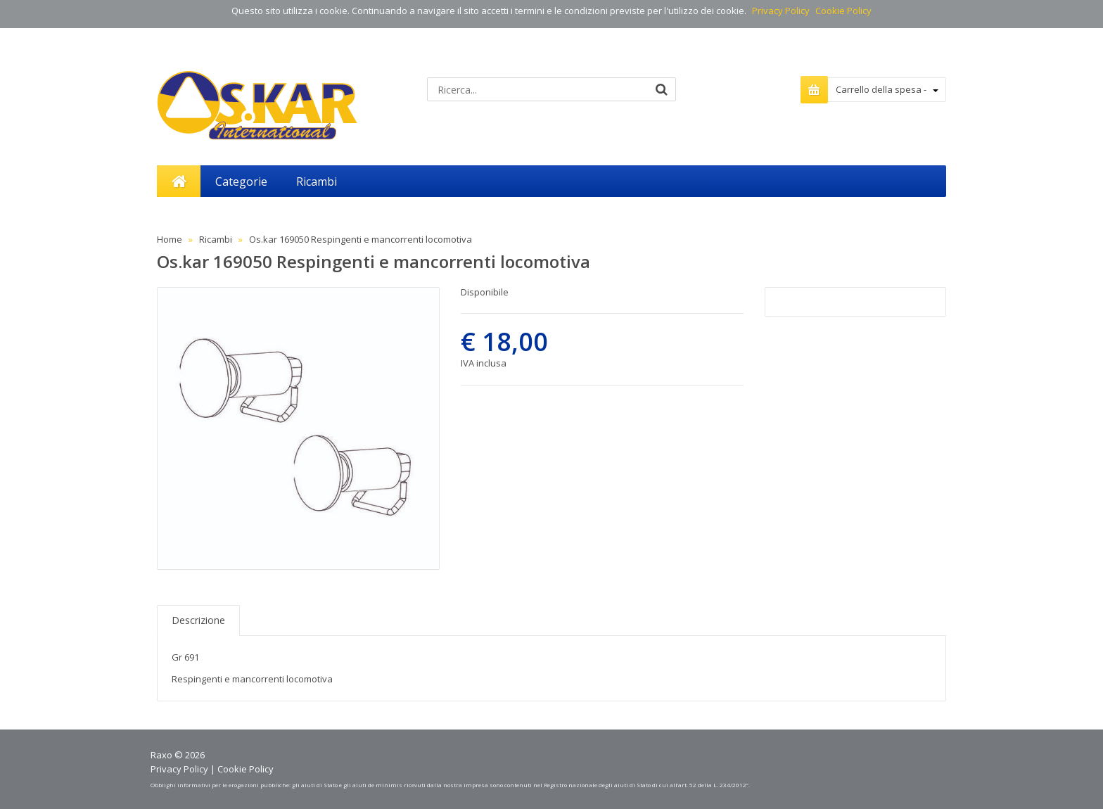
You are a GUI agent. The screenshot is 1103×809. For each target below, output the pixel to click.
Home (169, 239)
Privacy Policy (781, 10)
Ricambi (215, 239)
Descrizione (198, 620)
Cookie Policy (843, 10)
